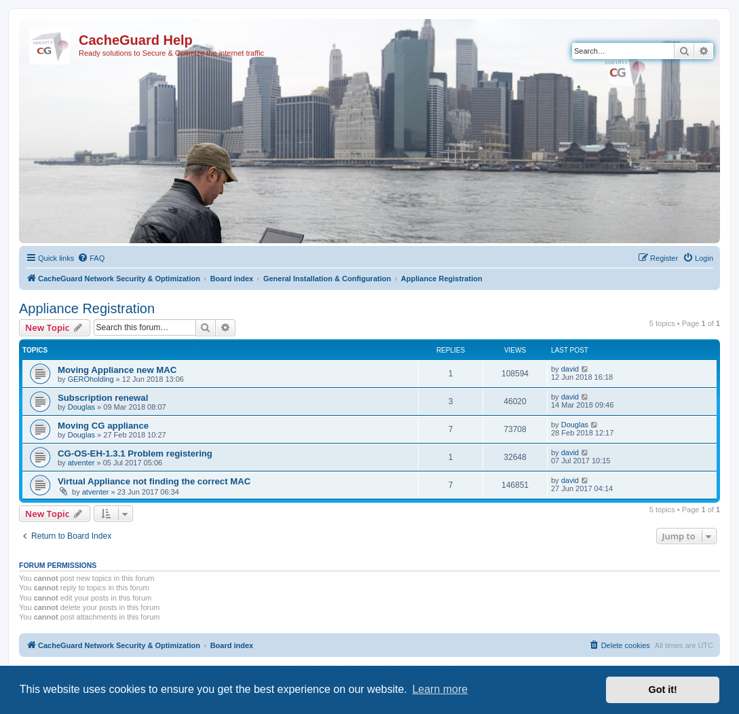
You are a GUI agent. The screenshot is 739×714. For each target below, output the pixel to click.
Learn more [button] (440, 689)
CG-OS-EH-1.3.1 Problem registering (135, 453)
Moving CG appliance (103, 426)
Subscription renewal (103, 398)
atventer (81, 463)
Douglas (81, 407)
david (570, 369)
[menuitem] (91, 258)
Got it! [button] (663, 689)
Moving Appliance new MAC (117, 370)
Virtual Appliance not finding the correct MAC (154, 481)
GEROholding (91, 379)
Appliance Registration (87, 308)
